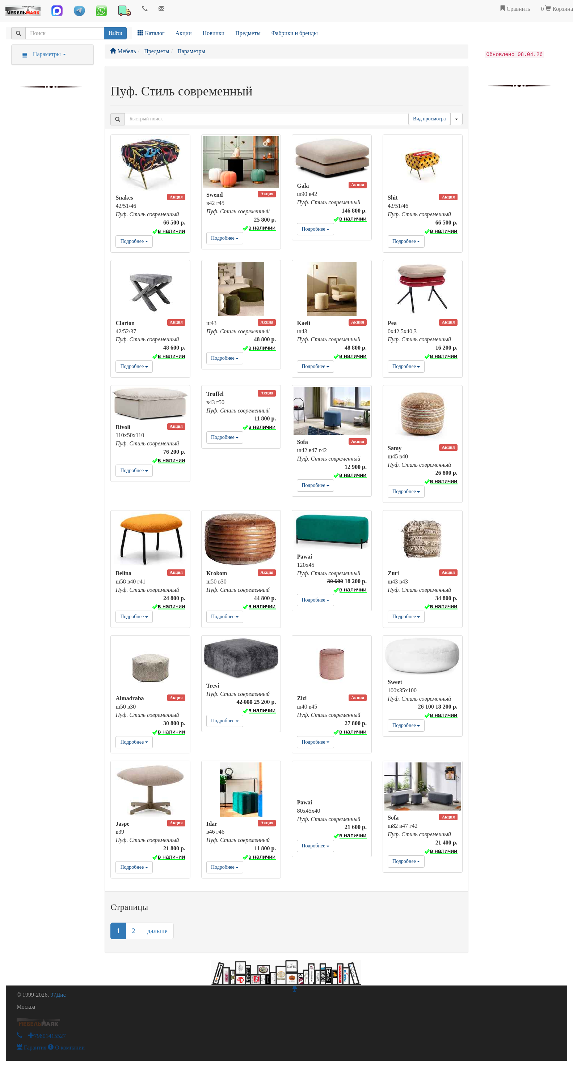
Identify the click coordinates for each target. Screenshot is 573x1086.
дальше (157, 931)
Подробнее (134, 241)
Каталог (151, 33)
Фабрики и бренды (294, 33)
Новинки (214, 33)
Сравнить (515, 9)
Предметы (248, 33)
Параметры (41, 54)
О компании (66, 1047)
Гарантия (32, 1047)
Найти (115, 33)
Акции (184, 33)
